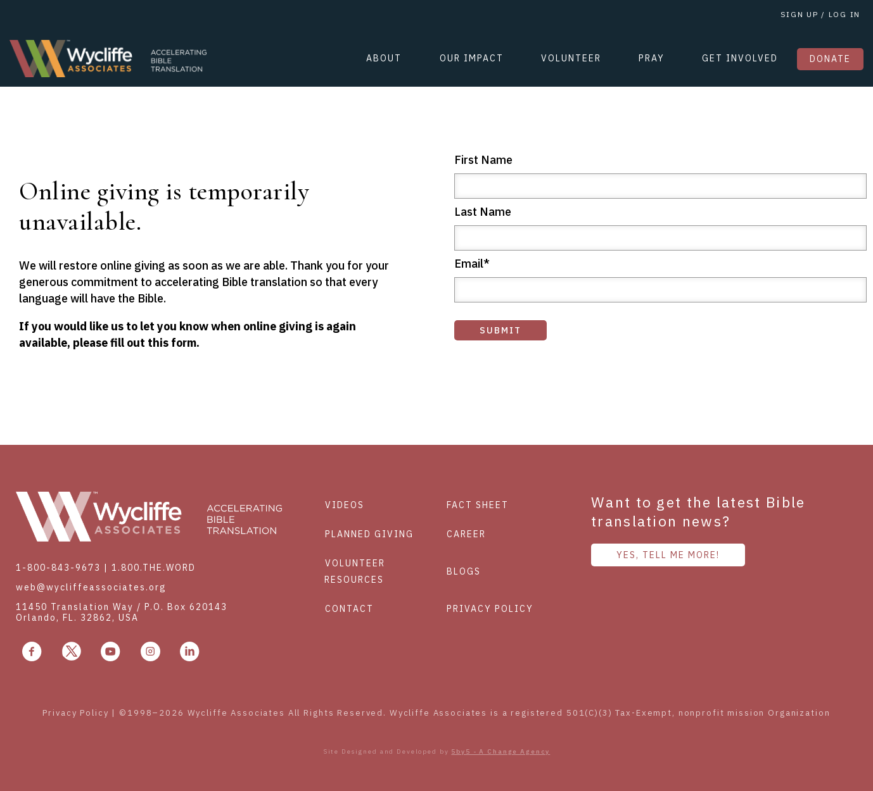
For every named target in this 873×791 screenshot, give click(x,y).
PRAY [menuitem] (652, 58)
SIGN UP (800, 14)
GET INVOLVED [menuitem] (740, 58)
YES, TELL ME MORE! (668, 555)
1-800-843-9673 (58, 567)
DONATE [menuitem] (830, 59)
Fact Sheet (478, 505)
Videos (344, 505)
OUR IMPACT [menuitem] (472, 58)
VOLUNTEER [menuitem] (571, 58)
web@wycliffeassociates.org (91, 587)
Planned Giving (369, 534)
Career (466, 534)
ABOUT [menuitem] (384, 58)
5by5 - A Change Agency (500, 751)
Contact (349, 608)
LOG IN (842, 14)
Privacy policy (490, 608)
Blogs (464, 571)
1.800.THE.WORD (154, 567)
